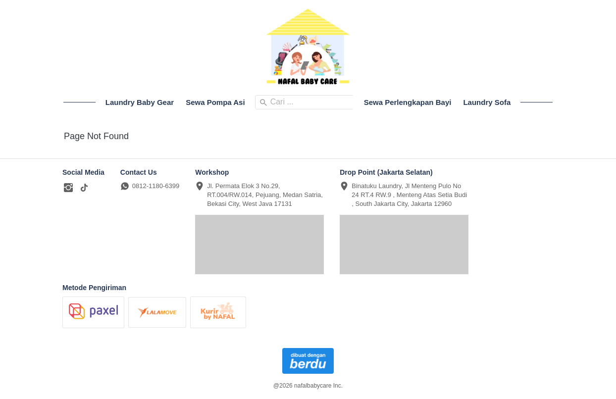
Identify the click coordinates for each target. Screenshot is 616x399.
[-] (68, 188)
